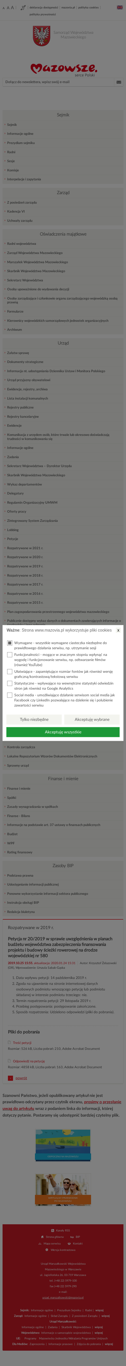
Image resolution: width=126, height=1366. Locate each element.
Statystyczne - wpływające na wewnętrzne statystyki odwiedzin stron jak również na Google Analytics (60, 685)
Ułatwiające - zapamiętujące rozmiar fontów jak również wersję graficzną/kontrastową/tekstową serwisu (60, 674)
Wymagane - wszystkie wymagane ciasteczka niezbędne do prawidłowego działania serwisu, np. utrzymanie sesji (57, 645)
